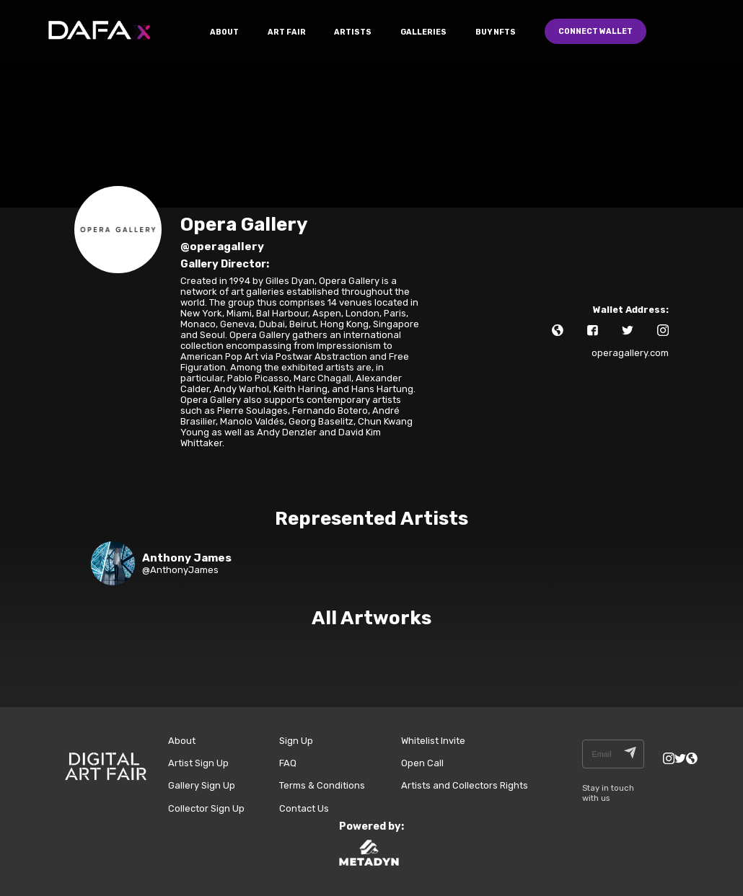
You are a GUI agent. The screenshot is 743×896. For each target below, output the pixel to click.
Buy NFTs (495, 32)
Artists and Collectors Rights (464, 785)
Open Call (422, 763)
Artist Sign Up (198, 763)
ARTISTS (353, 32)
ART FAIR (287, 32)
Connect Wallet (595, 31)
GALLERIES (423, 32)
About (181, 740)
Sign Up (296, 740)
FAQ (287, 763)
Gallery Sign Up (201, 785)
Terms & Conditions (322, 785)
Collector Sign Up (206, 808)
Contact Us (304, 808)
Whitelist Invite (433, 740)
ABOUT (224, 32)
